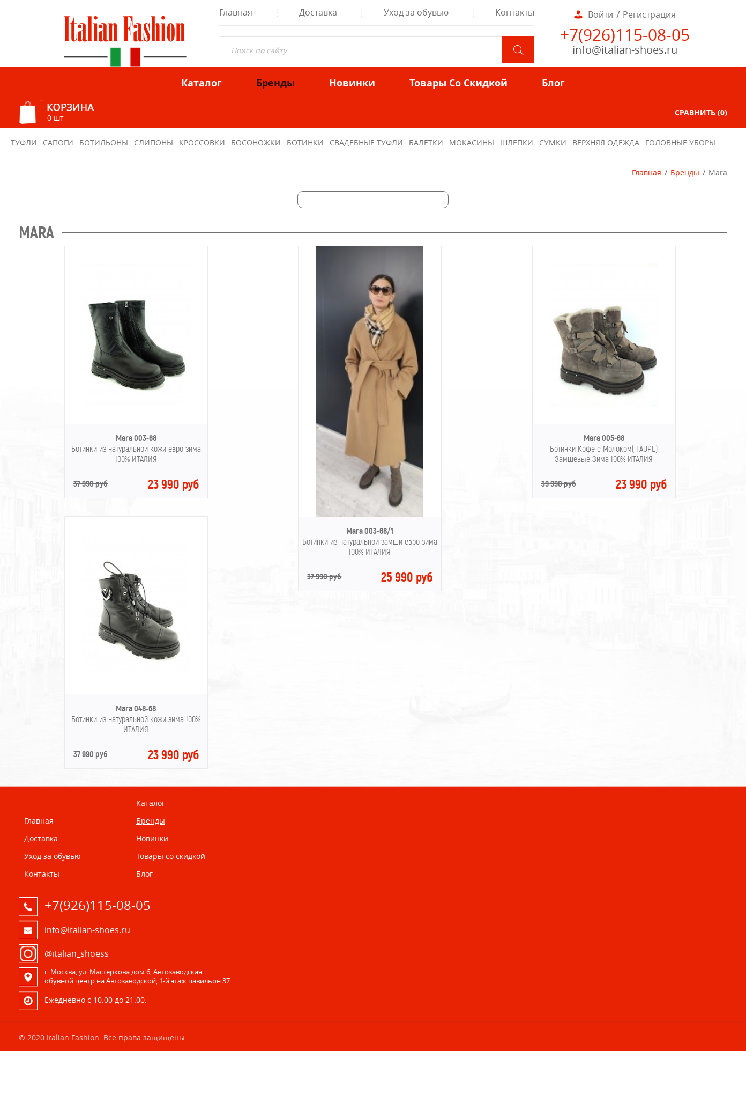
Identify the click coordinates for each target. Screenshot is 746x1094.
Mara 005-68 (604, 438)
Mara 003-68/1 (369, 531)
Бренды (684, 172)
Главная (646, 172)
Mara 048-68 (136, 708)
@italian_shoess (76, 953)
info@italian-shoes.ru (624, 49)
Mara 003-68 (136, 438)
